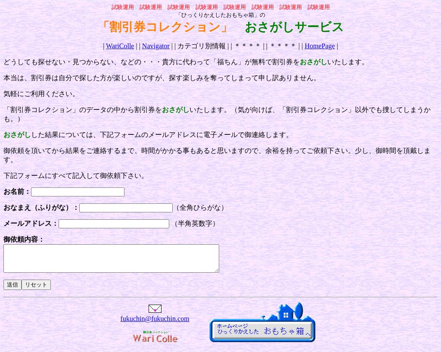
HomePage (319, 46)
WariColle (120, 46)
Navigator (156, 46)
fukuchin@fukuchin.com (155, 323)
